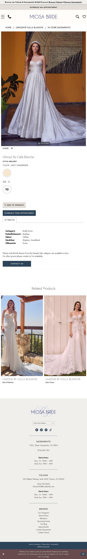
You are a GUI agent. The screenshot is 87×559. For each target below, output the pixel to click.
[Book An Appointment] (43, 7)
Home (8, 27)
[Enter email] (44, 423)
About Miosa (43, 515)
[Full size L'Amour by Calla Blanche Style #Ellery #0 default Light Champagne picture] (43, 88)
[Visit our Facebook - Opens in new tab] (36, 429)
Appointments (43, 527)
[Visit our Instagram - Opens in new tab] (41, 429)
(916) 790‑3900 (43, 484)
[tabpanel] (43, 88)
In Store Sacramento (59, 27)
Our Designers (43, 513)
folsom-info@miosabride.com (43, 486)
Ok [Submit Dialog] (83, 554)
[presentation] (22, 336)
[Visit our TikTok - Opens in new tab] (50, 429)
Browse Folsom (55, 2)
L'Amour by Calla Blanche (29, 27)
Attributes (10, 219)
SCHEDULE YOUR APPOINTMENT (19, 213)
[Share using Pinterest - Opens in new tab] (12, 148)
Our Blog (43, 524)
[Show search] (77, 16)
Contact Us (17, 263)
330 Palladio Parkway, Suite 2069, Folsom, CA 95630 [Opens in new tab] (43, 479)
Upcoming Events (43, 521)
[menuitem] (9, 16)
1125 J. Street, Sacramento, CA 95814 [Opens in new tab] (43, 445)
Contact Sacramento (43, 529)
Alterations (43, 518)
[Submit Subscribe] (52, 423)
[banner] (43, 17)
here (47, 556)
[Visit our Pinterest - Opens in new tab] (46, 429)
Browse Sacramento (73, 2)
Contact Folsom (43, 532)
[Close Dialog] (3, 554)
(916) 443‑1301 (43, 450)
